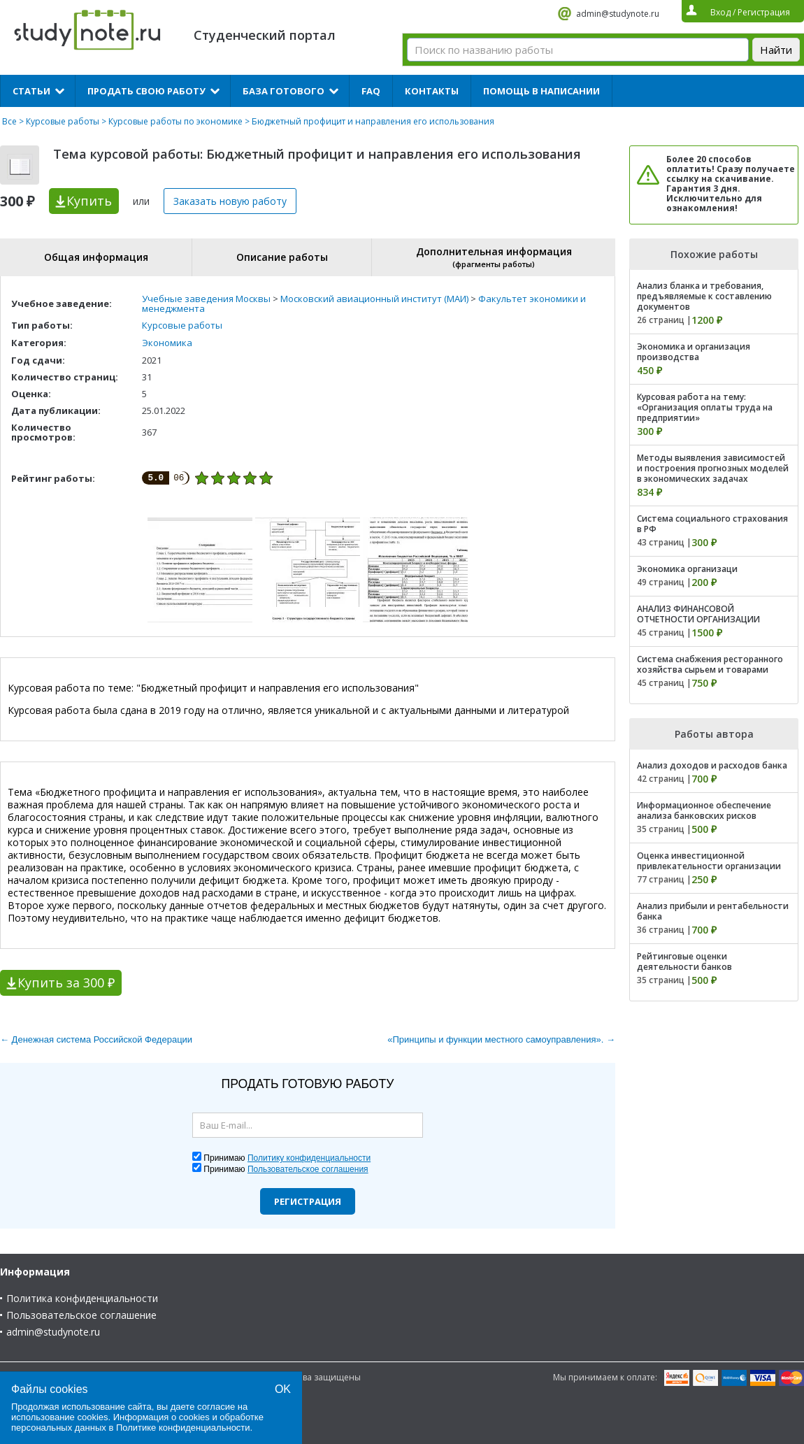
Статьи (31, 91)
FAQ (370, 91)
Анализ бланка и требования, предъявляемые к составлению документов (704, 296)
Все (9, 121)
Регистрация (307, 1201)
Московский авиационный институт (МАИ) (374, 298)
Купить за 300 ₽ (66, 982)
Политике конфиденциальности (183, 1427)
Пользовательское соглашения (307, 1169)
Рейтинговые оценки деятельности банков (684, 961)
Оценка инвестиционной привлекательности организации (709, 861)
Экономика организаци (687, 569)
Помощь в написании (541, 91)
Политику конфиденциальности (309, 1158)
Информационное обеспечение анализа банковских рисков (704, 810)
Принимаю (287, 1158)
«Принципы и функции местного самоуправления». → (501, 1039)
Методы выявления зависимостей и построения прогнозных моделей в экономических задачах (713, 468)
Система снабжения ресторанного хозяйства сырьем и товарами (710, 664)
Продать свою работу (146, 91)
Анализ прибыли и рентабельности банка (713, 911)
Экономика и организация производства (693, 352)
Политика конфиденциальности (82, 1298)
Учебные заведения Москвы (206, 298)
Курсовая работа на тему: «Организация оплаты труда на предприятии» (705, 407)
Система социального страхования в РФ (712, 524)
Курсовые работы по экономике (175, 121)
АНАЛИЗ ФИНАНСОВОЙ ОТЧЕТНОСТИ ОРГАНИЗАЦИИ (698, 614)
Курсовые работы (62, 121)
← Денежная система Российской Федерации (96, 1039)
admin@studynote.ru (617, 14)
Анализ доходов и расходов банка (712, 765)
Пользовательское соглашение (81, 1315)
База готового (283, 91)
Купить (89, 200)
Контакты (432, 91)
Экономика (167, 342)
